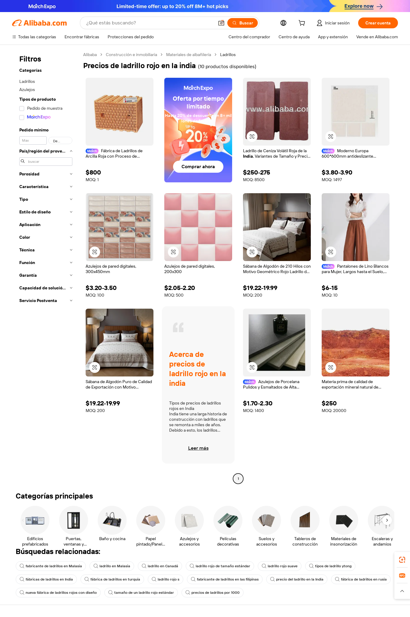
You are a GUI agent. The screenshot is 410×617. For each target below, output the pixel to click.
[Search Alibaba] (149, 23)
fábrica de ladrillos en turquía (112, 579)
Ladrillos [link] (228, 54)
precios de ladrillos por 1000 (212, 592)
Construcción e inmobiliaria (131, 54)
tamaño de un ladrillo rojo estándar (141, 592)
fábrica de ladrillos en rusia (361, 579)
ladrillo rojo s (165, 579)
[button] (221, 23)
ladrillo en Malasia (111, 566)
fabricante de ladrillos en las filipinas (225, 579)
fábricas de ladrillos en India (46, 579)
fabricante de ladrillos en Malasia (51, 566)
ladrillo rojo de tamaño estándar (220, 566)
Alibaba (90, 54)
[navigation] (46, 267)
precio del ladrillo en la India (296, 579)
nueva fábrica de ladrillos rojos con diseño (58, 592)
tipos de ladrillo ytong (330, 566)
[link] (402, 560)
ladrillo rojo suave (280, 566)
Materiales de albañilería (188, 54)
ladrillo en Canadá (160, 566)
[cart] (303, 23)
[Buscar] (242, 23)
